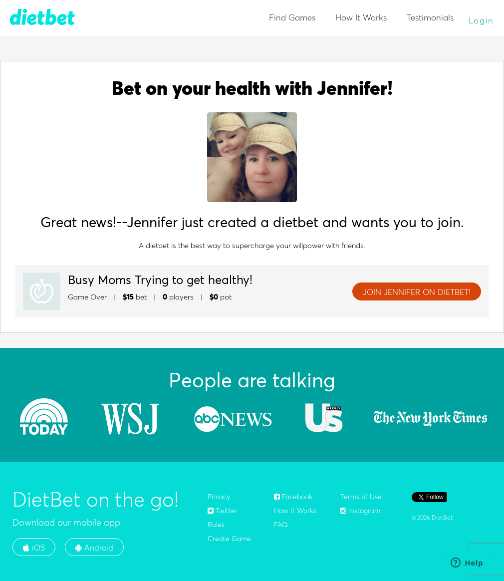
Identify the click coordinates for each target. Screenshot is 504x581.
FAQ (281, 524)
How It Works (361, 17)
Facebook (293, 496)
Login (482, 20)
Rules (216, 524)
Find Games (292, 17)
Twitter (223, 510)
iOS (34, 548)
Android (94, 548)
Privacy (219, 496)
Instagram (360, 510)
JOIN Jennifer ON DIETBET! (417, 292)
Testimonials (430, 17)
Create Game (229, 538)
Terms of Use (361, 496)
